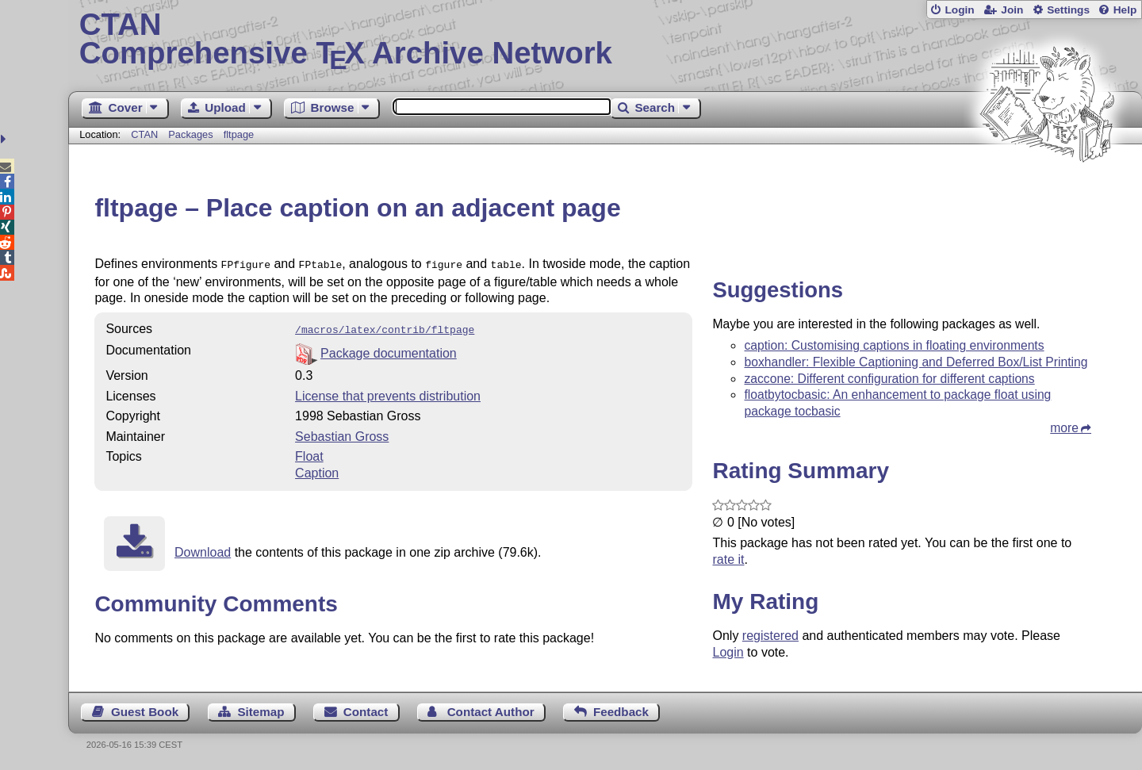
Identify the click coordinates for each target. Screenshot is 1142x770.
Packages (192, 134)
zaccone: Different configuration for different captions (889, 378)
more (1064, 428)
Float (309, 453)
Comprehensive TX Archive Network (605, 39)
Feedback (621, 711)
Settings (1068, 10)
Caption (317, 470)
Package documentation (388, 350)
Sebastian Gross (342, 433)
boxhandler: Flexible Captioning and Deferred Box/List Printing (915, 362)
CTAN (144, 134)
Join (1012, 10)
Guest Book (144, 711)
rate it (728, 559)
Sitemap (260, 711)
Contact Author (491, 711)
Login (959, 10)
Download (202, 549)
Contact (366, 711)
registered (770, 635)
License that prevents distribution (388, 393)
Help (1125, 10)
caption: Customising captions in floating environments (894, 345)
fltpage (239, 134)
